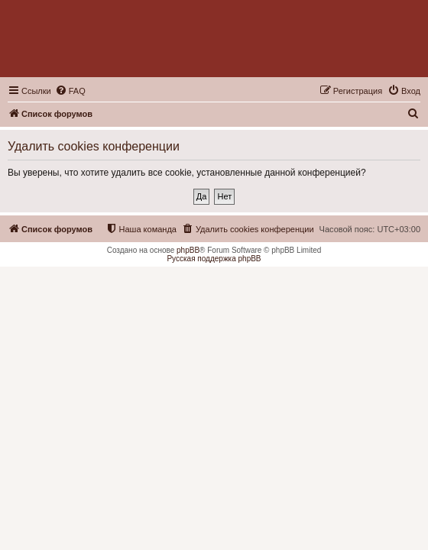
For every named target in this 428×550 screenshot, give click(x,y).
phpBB (188, 250)
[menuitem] (70, 91)
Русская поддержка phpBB (214, 258)
